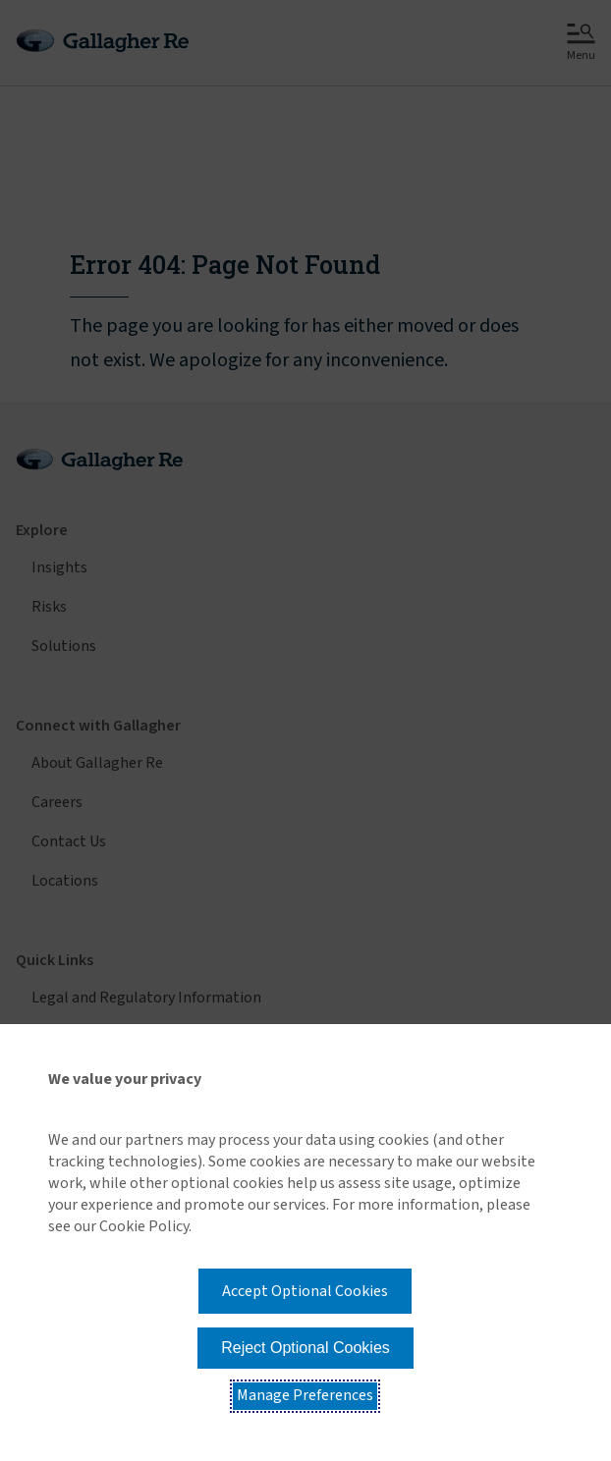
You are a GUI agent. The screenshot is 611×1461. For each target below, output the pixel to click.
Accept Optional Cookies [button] (305, 1291)
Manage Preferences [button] (305, 1395)
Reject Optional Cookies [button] (305, 1347)
